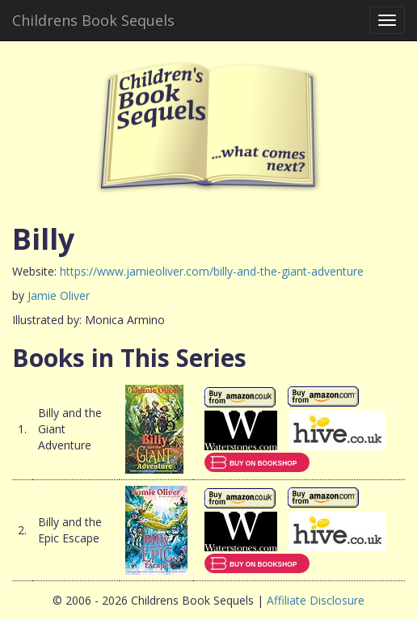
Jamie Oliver (58, 295)
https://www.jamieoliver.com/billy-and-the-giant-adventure (212, 271)
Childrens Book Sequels (93, 20)
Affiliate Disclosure (315, 600)
